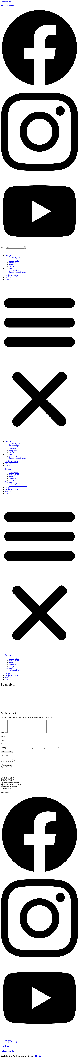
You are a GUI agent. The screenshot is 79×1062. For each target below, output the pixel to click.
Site (2, 746)
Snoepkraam (13, 264)
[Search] (25, 247)
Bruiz (38, 1058)
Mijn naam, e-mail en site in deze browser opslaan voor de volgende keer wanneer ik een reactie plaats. (37, 750)
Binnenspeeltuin (14, 257)
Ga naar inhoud (6, 2)
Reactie (4, 735)
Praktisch (8, 277)
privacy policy (8, 1053)
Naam (3, 739)
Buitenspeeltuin (14, 259)
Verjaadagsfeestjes (15, 270)
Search (3, 247)
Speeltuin (8, 255)
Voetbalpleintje (14, 261)
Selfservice (12, 263)
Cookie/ (5, 1048)
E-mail (4, 742)
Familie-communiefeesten (18, 272)
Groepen (8, 274)
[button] (39, 360)
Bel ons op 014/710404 (7, 6)
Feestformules (9, 268)
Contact (7, 279)
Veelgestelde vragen (11, 276)
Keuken (11, 266)
